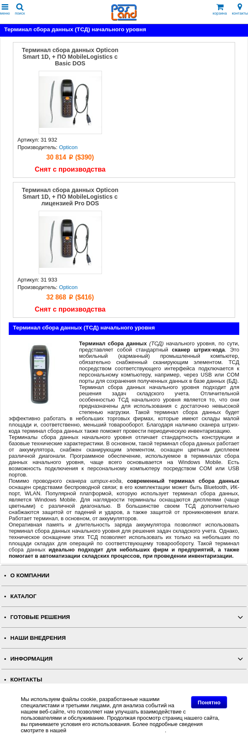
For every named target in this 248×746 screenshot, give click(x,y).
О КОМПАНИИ (30, 575)
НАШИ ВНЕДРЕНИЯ (38, 638)
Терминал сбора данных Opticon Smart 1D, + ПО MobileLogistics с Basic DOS (70, 57)
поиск (20, 9)
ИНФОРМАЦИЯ (31, 659)
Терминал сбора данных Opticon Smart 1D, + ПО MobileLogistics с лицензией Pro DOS (70, 197)
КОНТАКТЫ (26, 679)
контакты (240, 9)
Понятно (209, 702)
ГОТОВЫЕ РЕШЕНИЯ (40, 617)
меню (5, 9)
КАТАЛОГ (23, 596)
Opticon (68, 147)
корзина (220, 9)
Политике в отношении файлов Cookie (116, 730)
